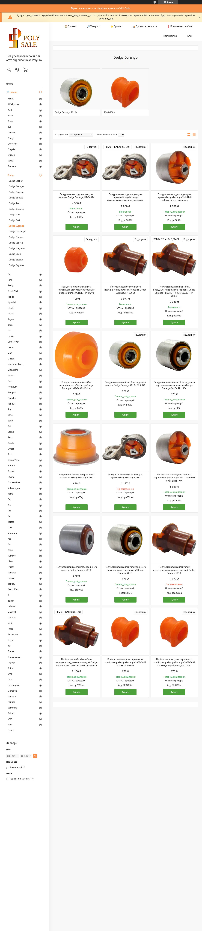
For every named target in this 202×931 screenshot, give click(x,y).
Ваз (9, 505)
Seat (10, 437)
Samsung (12, 707)
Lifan (10, 561)
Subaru (11, 465)
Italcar (11, 601)
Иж (9, 516)
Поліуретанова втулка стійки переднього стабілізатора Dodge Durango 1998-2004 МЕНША (76, 385)
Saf (9, 426)
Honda (11, 297)
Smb (10, 454)
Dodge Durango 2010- (66, 112)
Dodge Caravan (16, 192)
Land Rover (13, 341)
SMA (10, 719)
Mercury (12, 696)
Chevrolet (12, 143)
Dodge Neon (15, 254)
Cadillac (11, 132)
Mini (10, 623)
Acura (11, 98)
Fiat (9, 274)
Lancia (11, 336)
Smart (11, 449)
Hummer (12, 555)
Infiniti (11, 308)
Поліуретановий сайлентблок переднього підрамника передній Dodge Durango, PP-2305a (125, 289)
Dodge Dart (14, 220)
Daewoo (12, 166)
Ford (10, 280)
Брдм (10, 640)
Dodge (11, 175)
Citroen (11, 155)
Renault (11, 403)
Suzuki (11, 471)
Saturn (11, 713)
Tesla (10, 629)
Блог (189, 36)
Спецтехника (14, 657)
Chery (10, 138)
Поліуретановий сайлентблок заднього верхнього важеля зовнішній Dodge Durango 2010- (125, 570)
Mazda (11, 358)
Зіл (9, 645)
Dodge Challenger (17, 231)
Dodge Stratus (16, 197)
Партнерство (170, 36)
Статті (9, 84)
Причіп (11, 651)
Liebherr (12, 606)
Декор (11, 730)
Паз (9, 544)
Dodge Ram (14, 203)
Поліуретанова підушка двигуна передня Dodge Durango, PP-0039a (76, 196)
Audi (10, 110)
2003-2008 (109, 112)
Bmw (10, 115)
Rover (10, 415)
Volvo (10, 493)
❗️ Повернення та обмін (179, 26)
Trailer (11, 567)
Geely (10, 285)
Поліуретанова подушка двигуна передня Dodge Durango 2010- (125, 476)
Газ (9, 510)
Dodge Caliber (16, 181)
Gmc (10, 674)
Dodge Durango (16, 226)
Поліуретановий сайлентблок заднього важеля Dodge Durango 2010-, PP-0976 (125, 384)
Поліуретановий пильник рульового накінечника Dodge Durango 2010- (76, 476)
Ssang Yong (14, 460)
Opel (10, 381)
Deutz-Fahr (13, 589)
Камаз (11, 522)
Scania (11, 432)
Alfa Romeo (14, 104)
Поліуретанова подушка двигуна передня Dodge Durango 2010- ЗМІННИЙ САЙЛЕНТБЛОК (174, 477)
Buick (10, 668)
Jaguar (11, 319)
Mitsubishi (13, 370)
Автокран (13, 634)
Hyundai (12, 302)
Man (10, 353)
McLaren (12, 617)
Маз (10, 527)
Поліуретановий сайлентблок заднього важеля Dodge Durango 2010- (76, 568)
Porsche (12, 398)
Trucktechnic (14, 482)
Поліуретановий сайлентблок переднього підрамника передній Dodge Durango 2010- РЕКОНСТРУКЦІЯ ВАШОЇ (77, 662)
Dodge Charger (16, 237)
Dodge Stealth (16, 259)
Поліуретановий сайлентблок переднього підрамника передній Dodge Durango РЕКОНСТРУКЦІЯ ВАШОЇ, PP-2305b (174, 291)
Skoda (11, 443)
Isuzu (10, 313)
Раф (10, 724)
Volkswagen (14, 488)
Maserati (12, 612)
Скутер (11, 662)
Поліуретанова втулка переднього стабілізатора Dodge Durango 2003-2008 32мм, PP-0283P (125, 662)
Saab (10, 420)
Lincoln (11, 578)
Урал (10, 550)
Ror (9, 409)
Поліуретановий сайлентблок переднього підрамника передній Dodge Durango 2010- (174, 570)
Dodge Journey (16, 209)
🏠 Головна (71, 26)
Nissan (11, 375)
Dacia (10, 160)
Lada (10, 679)
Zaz (10, 499)
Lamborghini (14, 685)
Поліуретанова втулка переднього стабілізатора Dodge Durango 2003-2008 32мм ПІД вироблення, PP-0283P (174, 662)
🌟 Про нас (116, 26)
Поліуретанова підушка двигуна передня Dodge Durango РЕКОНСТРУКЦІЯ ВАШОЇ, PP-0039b (125, 197)
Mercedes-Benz (16, 364)
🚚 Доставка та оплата (145, 26)
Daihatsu (12, 572)
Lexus (10, 347)
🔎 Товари (11, 92)
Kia (9, 330)
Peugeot (12, 392)
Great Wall (13, 291)
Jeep (10, 325)
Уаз (9, 539)
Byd (9, 127)
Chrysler (12, 149)
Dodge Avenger (16, 186)
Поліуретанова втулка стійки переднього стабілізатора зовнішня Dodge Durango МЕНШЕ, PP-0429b (76, 289)
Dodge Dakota (16, 242)
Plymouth (12, 387)
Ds (9, 595)
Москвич (12, 533)
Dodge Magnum (17, 248)
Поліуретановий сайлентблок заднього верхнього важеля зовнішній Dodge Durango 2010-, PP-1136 (174, 385)
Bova (10, 121)
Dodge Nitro (14, 214)
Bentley (11, 584)
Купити (76, 227)
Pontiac (11, 702)
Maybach (12, 691)
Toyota (11, 477)
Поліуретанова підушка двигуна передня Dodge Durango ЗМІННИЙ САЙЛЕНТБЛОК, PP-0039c (174, 197)
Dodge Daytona (16, 265)
